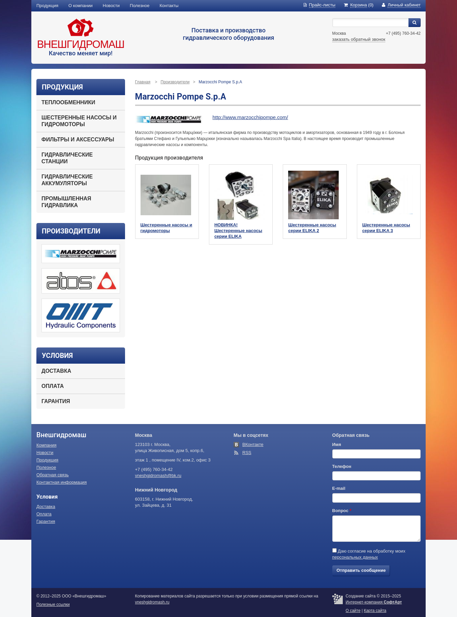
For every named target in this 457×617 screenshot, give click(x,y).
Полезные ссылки (53, 604)
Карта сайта (375, 610)
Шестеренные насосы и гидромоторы (79, 121)
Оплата (52, 386)
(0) (358, 4)
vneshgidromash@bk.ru (158, 475)
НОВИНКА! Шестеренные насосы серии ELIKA (238, 230)
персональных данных (355, 557)
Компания (46, 445)
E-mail (338, 488)
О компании (80, 5)
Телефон (342, 466)
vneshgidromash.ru (152, 602)
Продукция (47, 5)
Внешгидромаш (80, 44)
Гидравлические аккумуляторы (67, 180)
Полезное (139, 5)
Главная (143, 82)
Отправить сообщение (361, 570)
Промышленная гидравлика (66, 202)
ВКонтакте (253, 444)
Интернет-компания (374, 602)
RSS (246, 452)
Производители (175, 82)
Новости (111, 5)
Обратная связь (52, 474)
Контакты (169, 5)
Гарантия (55, 401)
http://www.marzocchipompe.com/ (250, 117)
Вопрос (342, 510)
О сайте (353, 610)
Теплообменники (68, 102)
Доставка (56, 371)
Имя (336, 444)
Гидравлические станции (67, 158)
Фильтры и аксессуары (77, 139)
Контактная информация (61, 482)
